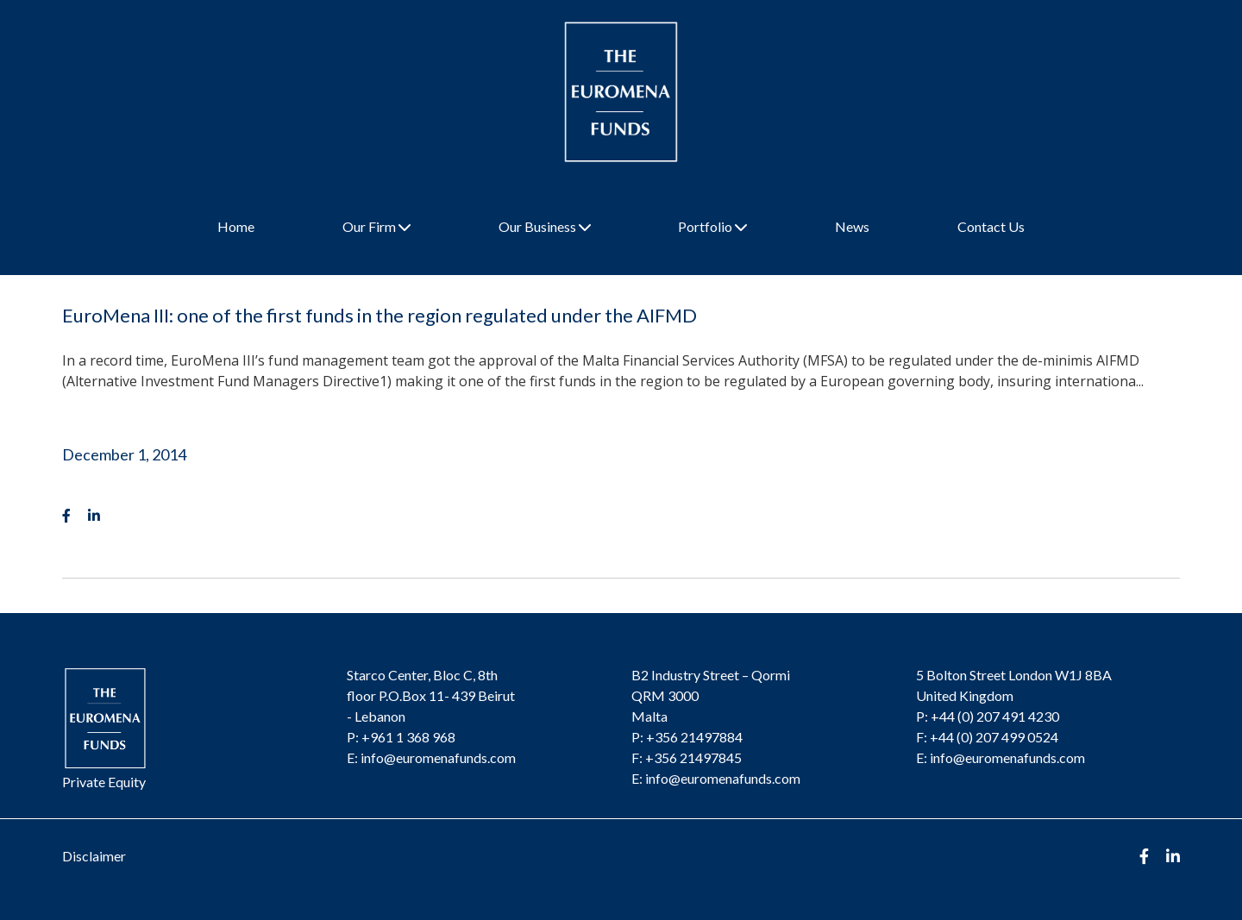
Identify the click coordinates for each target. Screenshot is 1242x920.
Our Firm (376, 226)
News (852, 226)
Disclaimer (94, 856)
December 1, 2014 (124, 454)
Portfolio (712, 226)
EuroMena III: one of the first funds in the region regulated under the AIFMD (379, 315)
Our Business (545, 226)
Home (235, 226)
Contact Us (991, 226)
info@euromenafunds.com (438, 757)
